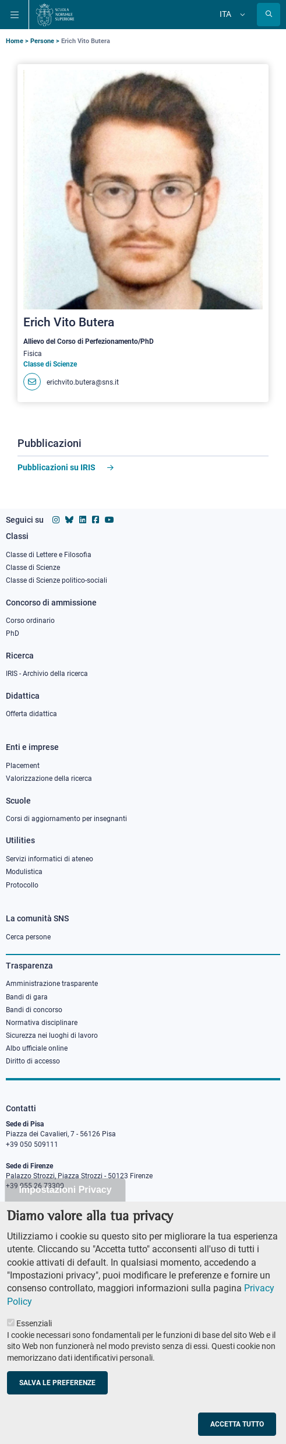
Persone (42, 41)
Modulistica (24, 872)
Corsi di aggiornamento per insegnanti (66, 819)
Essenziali (34, 1343)
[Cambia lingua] (241, 14)
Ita (225, 14)
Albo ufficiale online (37, 1048)
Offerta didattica (31, 714)
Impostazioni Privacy (65, 1210)
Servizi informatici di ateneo (49, 859)
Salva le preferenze (57, 1403)
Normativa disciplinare (41, 1023)
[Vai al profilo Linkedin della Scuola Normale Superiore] (82, 519)
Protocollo (22, 885)
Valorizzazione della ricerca (49, 778)
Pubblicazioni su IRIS (56, 467)
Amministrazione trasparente (52, 984)
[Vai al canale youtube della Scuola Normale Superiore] (109, 519)
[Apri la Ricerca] (268, 14)
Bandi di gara (27, 997)
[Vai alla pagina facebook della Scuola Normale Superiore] (95, 519)
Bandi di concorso (34, 1010)
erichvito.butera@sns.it (83, 382)
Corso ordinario (30, 621)
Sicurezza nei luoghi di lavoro (52, 1035)
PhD (12, 633)
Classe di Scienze (33, 567)
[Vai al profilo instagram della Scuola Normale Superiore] (55, 519)
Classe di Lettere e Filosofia (48, 555)
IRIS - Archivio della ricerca (47, 674)
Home (14, 41)
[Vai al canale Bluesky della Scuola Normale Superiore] (69, 519)
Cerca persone (28, 937)
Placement (23, 766)
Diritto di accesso (33, 1061)
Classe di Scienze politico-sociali (56, 580)
